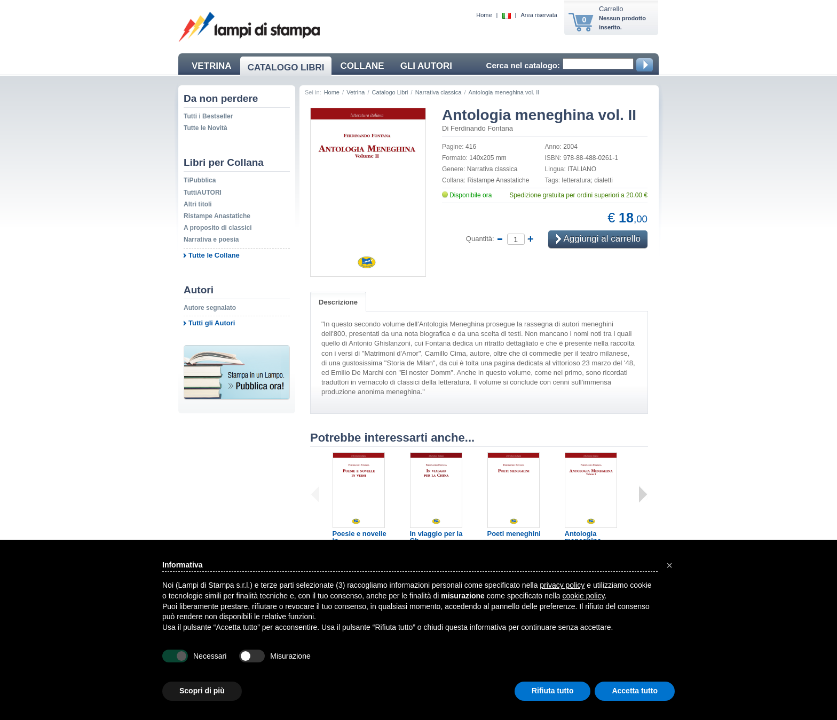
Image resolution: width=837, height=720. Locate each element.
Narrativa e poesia (211, 239)
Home (484, 15)
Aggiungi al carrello (598, 239)
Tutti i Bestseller (208, 116)
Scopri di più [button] (202, 690)
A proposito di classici (218, 227)
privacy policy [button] (562, 585)
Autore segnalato (210, 307)
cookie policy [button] (583, 595)
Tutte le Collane (214, 255)
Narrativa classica (438, 92)
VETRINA (212, 66)
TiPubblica (200, 180)
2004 (570, 146)
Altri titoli (198, 204)
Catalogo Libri (390, 92)
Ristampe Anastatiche (217, 216)
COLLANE (362, 66)
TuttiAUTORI (203, 192)
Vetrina (355, 92)
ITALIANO (581, 169)
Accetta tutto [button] (635, 690)
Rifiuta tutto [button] (553, 690)
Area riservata (539, 15)
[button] (669, 565)
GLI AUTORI (426, 66)
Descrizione (338, 302)
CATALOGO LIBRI (286, 67)
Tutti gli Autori (211, 323)
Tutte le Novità (205, 128)
